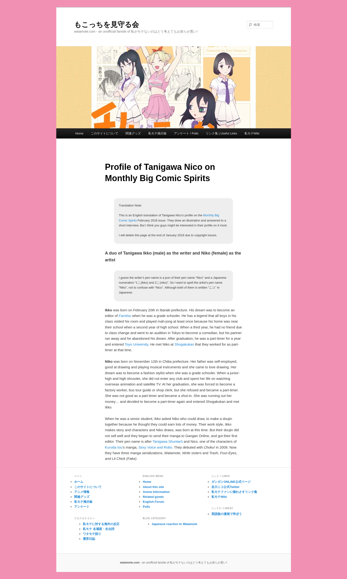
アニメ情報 (81, 492)
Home (79, 133)
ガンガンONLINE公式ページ (230, 482)
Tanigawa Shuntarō (168, 441)
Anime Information (156, 492)
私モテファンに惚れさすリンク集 (234, 492)
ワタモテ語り (92, 534)
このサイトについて (104, 133)
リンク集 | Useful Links (221, 133)
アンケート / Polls (186, 133)
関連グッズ (133, 133)
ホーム (78, 482)
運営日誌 (89, 539)
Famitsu (125, 316)
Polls (146, 506)
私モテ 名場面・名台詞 (98, 529)
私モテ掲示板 (157, 133)
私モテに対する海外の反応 (101, 524)
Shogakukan (184, 344)
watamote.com (129, 562)
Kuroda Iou (113, 447)
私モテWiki (251, 133)
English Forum (153, 501)
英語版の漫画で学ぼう (226, 514)
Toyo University (136, 344)
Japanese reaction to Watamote (174, 524)
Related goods (153, 497)
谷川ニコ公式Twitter (225, 487)
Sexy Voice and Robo (155, 447)
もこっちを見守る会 (106, 24)
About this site (153, 487)
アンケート (81, 506)
